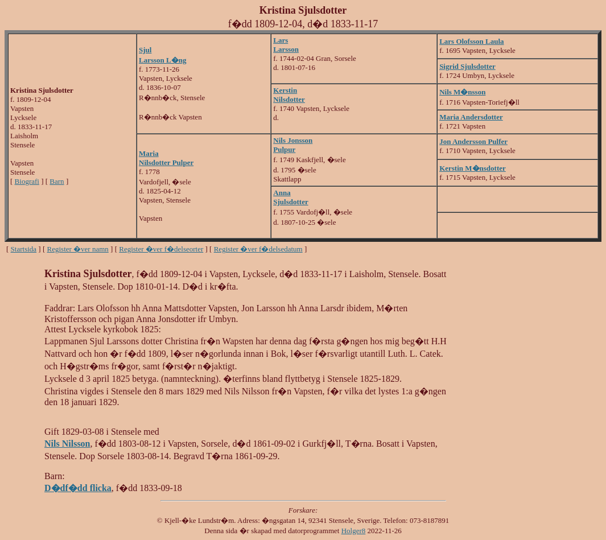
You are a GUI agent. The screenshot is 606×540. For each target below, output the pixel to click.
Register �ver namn (78, 249)
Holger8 (353, 530)
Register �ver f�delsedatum (258, 249)
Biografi (27, 181)
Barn (57, 181)
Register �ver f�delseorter (161, 249)
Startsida (24, 249)
